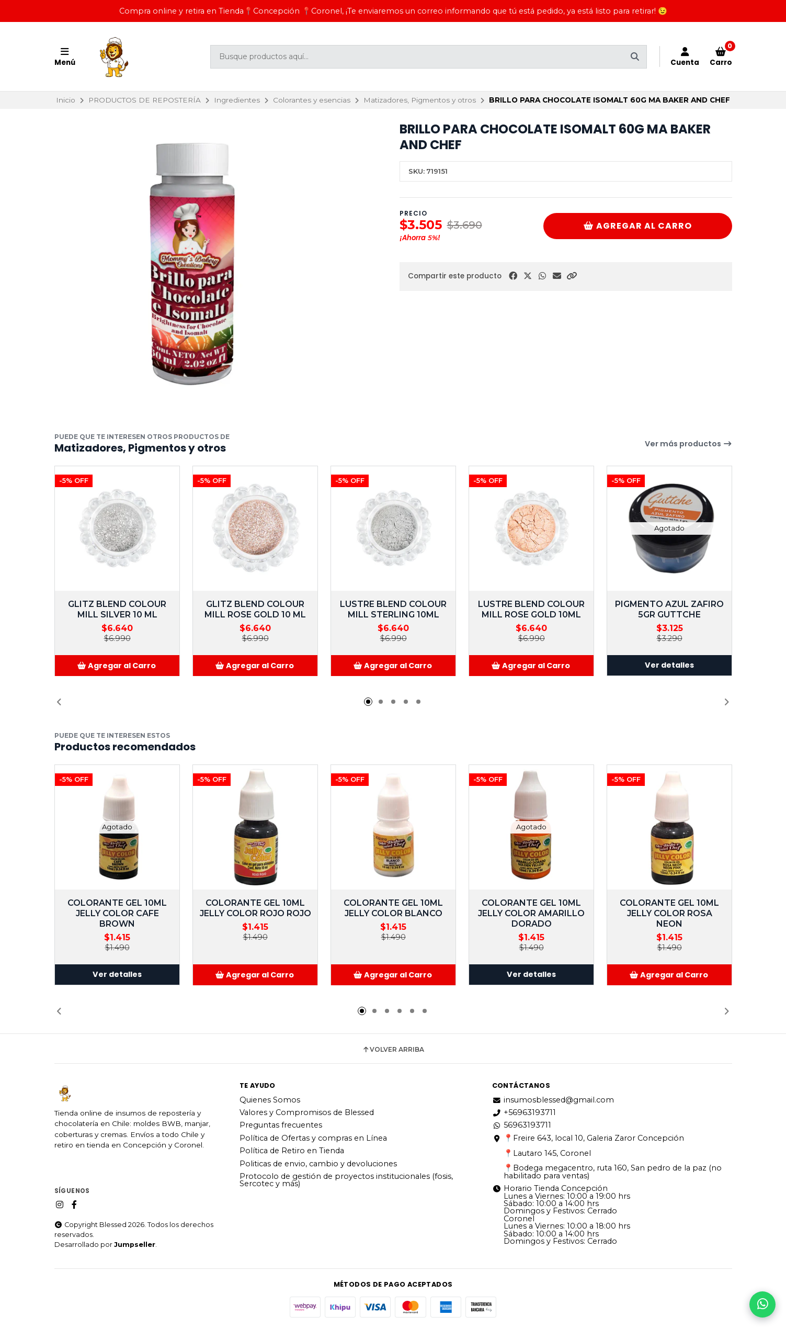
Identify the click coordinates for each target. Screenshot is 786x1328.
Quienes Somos (270, 1100)
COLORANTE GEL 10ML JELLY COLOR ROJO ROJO (255, 908)
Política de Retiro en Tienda (292, 1150)
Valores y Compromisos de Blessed (307, 1112)
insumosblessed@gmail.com (553, 1100)
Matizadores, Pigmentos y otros (419, 100)
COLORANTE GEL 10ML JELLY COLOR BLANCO (393, 908)
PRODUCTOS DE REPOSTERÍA (144, 100)
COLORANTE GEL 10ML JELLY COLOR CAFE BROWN (117, 913)
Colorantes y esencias (311, 100)
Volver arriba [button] (393, 1049)
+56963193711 (524, 1112)
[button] (571, 276)
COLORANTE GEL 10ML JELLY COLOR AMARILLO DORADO (531, 913)
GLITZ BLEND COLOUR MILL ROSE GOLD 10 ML (255, 609)
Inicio (65, 100)
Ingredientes (237, 100)
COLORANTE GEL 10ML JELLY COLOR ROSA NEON (669, 913)
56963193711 (521, 1125)
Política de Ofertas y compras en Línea (313, 1138)
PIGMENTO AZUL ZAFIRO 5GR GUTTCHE (669, 609)
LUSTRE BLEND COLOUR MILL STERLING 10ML (393, 609)
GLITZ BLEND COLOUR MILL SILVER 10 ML (117, 609)
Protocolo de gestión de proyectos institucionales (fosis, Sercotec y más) (346, 1180)
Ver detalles (669, 665)
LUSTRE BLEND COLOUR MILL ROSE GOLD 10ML (531, 609)
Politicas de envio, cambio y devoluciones (318, 1163)
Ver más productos (688, 443)
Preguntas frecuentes (281, 1125)
